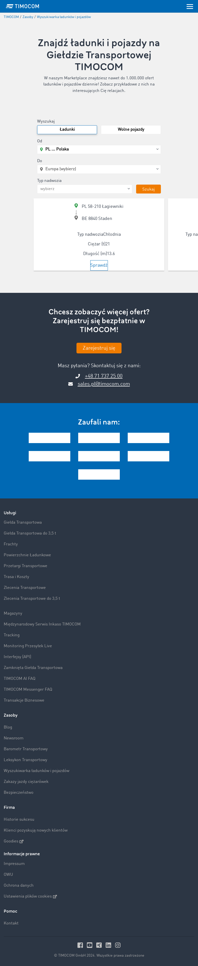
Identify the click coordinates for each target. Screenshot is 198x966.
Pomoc (10, 911)
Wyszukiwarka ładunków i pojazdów (36, 771)
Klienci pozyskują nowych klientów (36, 830)
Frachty (11, 544)
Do (39, 161)
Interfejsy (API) (17, 657)
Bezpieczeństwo (18, 793)
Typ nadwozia (49, 181)
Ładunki (67, 130)
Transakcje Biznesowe (24, 700)
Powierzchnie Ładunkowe (27, 555)
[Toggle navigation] (190, 6)
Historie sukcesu (19, 819)
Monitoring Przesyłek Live (28, 646)
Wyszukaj (46, 121)
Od (39, 141)
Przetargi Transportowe (25, 566)
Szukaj (148, 189)
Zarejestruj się (99, 348)
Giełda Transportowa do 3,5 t (30, 533)
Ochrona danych (19, 885)
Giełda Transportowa (23, 522)
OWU (8, 875)
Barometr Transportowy (26, 749)
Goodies (14, 841)
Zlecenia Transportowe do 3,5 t (32, 599)
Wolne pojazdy (131, 130)
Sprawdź (98, 265)
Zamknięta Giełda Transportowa (33, 668)
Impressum (14, 864)
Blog (8, 727)
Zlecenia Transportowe (25, 588)
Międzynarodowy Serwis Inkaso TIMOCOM (42, 624)
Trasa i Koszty (16, 577)
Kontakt (11, 923)
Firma (9, 807)
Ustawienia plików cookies (30, 896)
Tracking (12, 635)
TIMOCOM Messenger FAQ (28, 689)
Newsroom (14, 738)
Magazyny (13, 613)
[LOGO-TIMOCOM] (22, 6)
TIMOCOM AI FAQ (19, 679)
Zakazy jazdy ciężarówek (26, 782)
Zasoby (11, 715)
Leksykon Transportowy (25, 760)
